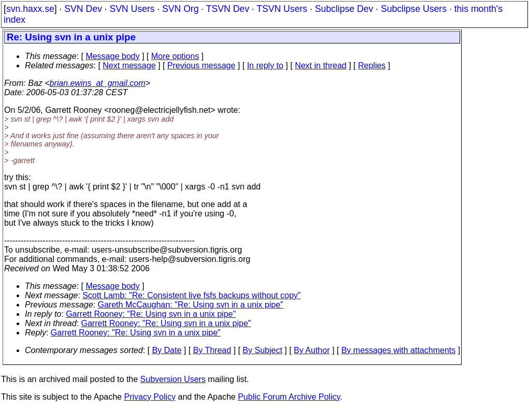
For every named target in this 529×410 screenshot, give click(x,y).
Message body (112, 56)
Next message (129, 65)
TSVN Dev (227, 9)
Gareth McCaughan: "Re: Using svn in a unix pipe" (190, 304)
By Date (166, 350)
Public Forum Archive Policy (289, 396)
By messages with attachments (398, 350)
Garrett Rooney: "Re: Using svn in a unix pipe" (151, 314)
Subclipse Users (414, 9)
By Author (312, 350)
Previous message (201, 65)
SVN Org (180, 9)
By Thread (212, 350)
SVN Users (131, 9)
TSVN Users (281, 9)
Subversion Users (173, 379)
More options (175, 56)
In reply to (265, 65)
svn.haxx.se (30, 9)
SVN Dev (83, 9)
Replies (371, 65)
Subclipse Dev (344, 9)
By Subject (262, 350)
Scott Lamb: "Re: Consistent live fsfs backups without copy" (191, 295)
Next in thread (321, 65)
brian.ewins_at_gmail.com (98, 83)
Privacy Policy (150, 396)
